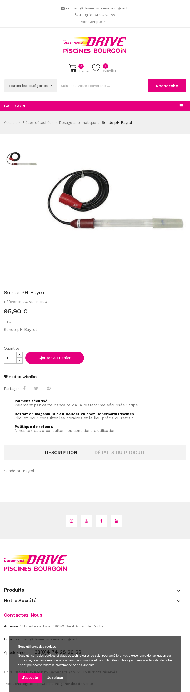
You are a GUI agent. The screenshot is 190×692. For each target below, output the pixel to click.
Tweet (36, 388)
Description (61, 452)
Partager (25, 388)
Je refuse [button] (55, 677)
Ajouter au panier (54, 358)
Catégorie (16, 105)
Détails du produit (119, 452)
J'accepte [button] (30, 677)
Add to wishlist (20, 377)
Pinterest (49, 388)
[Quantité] (10, 358)
